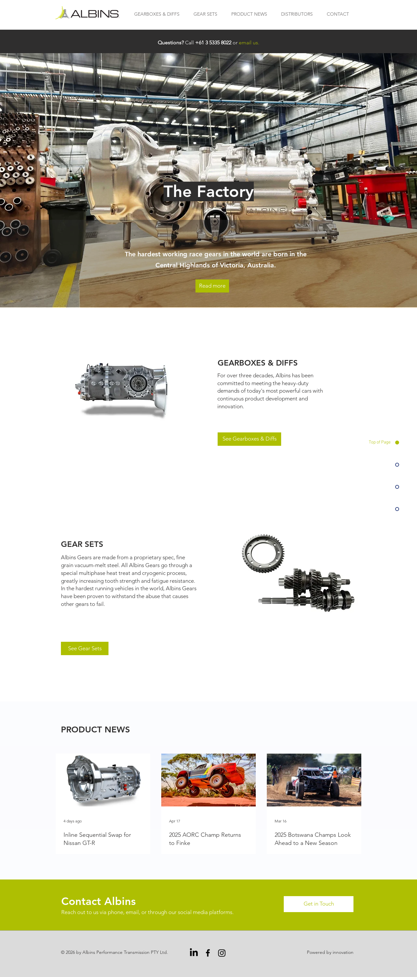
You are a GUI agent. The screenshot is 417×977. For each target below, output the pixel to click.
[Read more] (212, 286)
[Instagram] (222, 953)
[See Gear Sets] (84, 648)
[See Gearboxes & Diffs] (249, 439)
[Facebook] (208, 953)
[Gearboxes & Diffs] (125, 389)
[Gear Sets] (298, 573)
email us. (249, 42)
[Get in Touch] (318, 904)
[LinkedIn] (194, 953)
